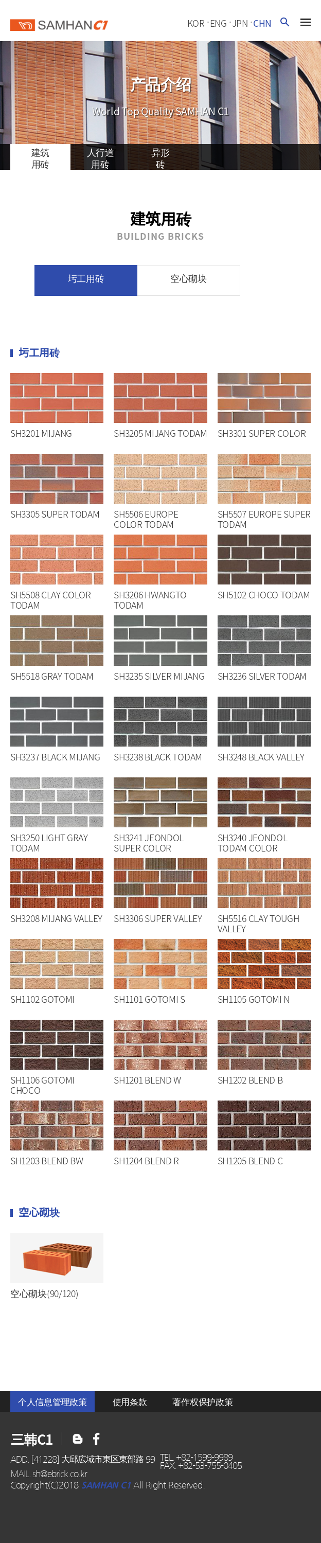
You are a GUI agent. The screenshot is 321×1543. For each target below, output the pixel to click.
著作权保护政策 (202, 1401)
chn (262, 23)
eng (218, 23)
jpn (240, 23)
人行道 (100, 158)
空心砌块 (188, 278)
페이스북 (78, 1438)
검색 (284, 21)
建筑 (40, 158)
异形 (161, 158)
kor (196, 23)
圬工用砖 (86, 278)
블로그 (96, 1438)
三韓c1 (59, 23)
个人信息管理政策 (52, 1401)
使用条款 (130, 1401)
